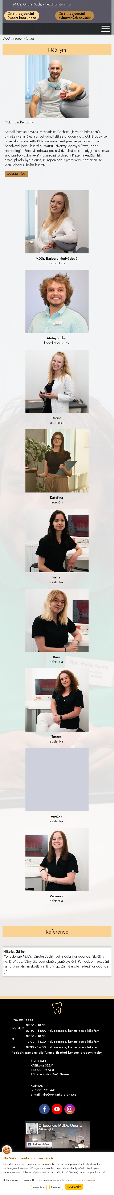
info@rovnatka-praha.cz (59, 1094)
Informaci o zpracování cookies (78, 1180)
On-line (22, 15)
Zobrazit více (16, 173)
